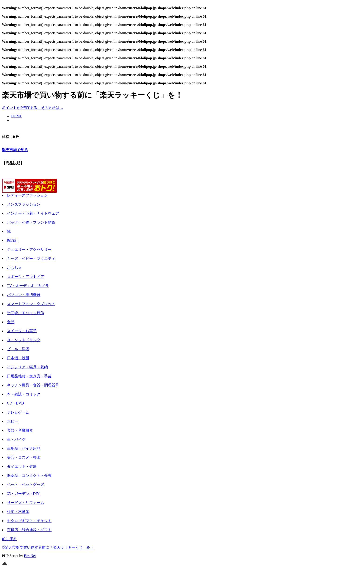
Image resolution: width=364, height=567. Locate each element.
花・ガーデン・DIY (23, 494)
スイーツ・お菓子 (22, 331)
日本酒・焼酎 (18, 358)
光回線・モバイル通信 (25, 313)
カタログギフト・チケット (29, 521)
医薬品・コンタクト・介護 (29, 476)
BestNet (30, 556)
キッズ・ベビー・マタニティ (31, 259)
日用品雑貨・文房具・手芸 (29, 376)
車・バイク (16, 439)
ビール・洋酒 (18, 349)
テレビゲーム (18, 412)
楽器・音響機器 (20, 430)
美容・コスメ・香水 (23, 457)
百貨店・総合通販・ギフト (29, 530)
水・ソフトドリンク (23, 340)
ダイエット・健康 (22, 466)
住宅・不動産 (18, 512)
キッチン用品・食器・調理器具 (33, 385)
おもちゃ (14, 268)
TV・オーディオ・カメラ (28, 286)
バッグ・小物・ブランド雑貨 (31, 222)
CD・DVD (15, 403)
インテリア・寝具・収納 (27, 367)
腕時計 (12, 240)
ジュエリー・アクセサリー (29, 250)
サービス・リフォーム (25, 503)
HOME (16, 116)
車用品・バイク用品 (23, 448)
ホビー (12, 421)
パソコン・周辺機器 (23, 295)
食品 (10, 322)
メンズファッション (23, 204)
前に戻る (9, 539)
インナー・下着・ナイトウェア (33, 213)
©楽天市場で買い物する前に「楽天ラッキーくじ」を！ (48, 547)
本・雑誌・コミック (23, 394)
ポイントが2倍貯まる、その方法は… (32, 108)
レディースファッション (27, 195)
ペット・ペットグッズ (25, 485)
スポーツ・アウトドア (25, 277)
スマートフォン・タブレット (31, 304)
